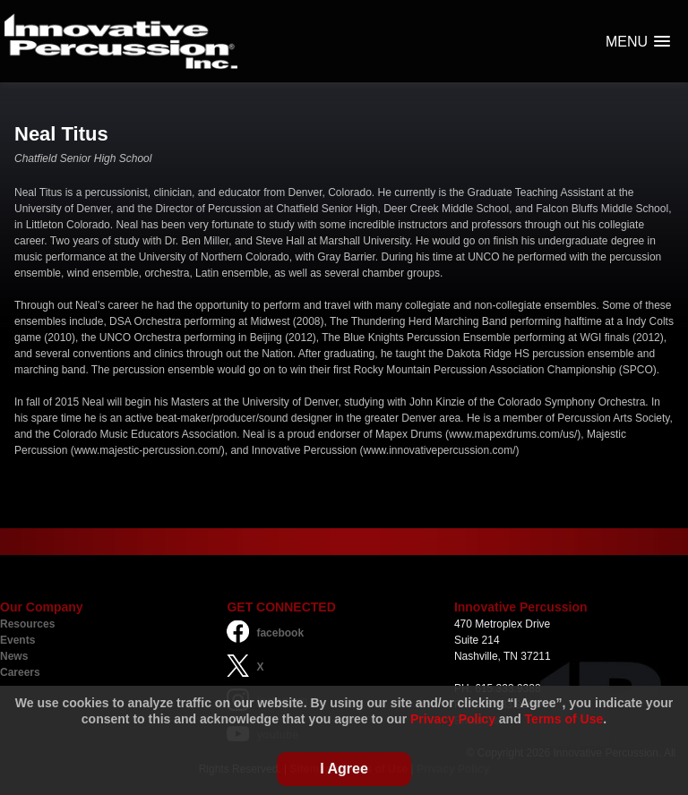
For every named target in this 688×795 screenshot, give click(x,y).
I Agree (344, 768)
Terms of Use (564, 719)
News (14, 656)
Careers (20, 672)
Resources (27, 624)
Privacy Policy (452, 719)
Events (17, 640)
